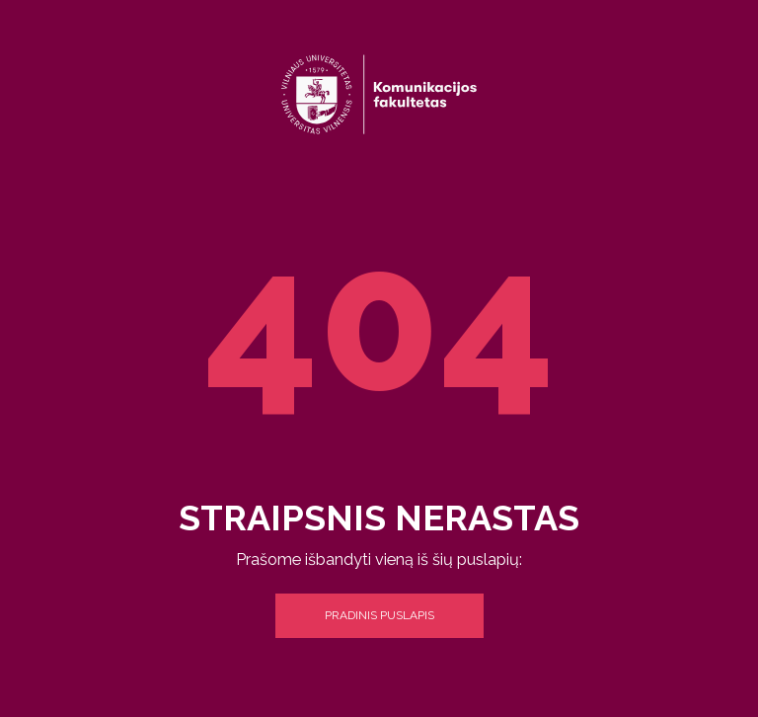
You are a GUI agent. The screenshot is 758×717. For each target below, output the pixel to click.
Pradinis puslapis (379, 615)
